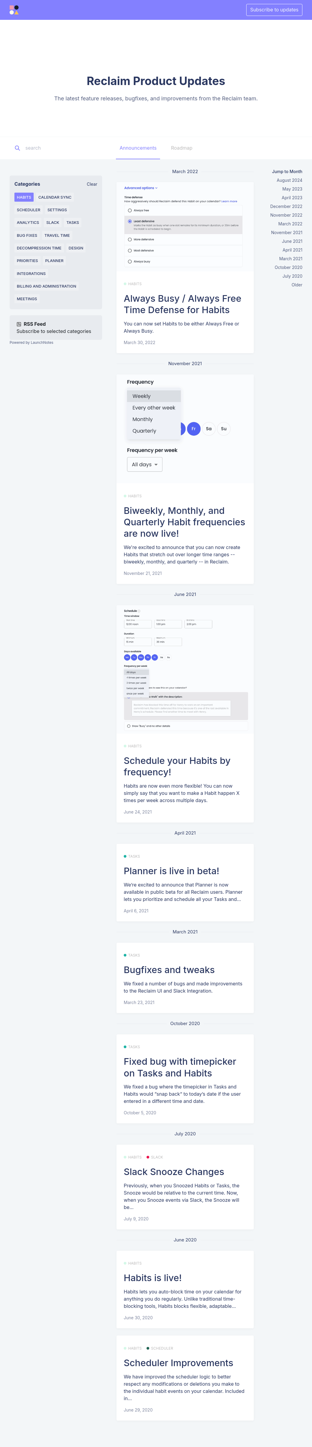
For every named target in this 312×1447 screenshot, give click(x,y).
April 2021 (292, 249)
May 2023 (292, 188)
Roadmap (181, 148)
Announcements (138, 148)
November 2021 (286, 232)
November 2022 (286, 215)
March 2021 (290, 258)
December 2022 (286, 206)
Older (297, 284)
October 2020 (288, 267)
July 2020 (292, 276)
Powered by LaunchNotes (31, 342)
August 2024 (289, 180)
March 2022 (290, 223)
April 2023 (292, 197)
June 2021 (292, 241)
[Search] (63, 148)
